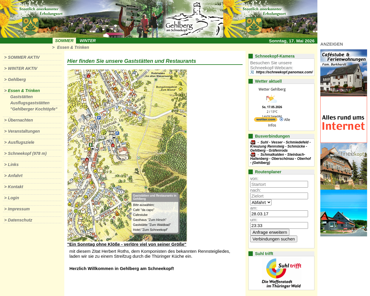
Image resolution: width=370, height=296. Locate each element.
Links (13, 164)
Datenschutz (20, 220)
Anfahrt (15, 175)
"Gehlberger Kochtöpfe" (33, 109)
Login (13, 197)
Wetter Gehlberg (272, 89)
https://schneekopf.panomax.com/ (284, 72)
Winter (87, 40)
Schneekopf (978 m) (27, 153)
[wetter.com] (265, 120)
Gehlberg (17, 79)
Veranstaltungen (24, 131)
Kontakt (15, 186)
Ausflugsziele (21, 142)
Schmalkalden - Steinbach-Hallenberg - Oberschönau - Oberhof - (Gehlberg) (280, 159)
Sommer (64, 40)
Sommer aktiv (23, 57)
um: (253, 219)
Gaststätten (21, 96)
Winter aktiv (22, 68)
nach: (255, 190)
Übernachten (20, 120)
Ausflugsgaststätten (30, 103)
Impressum (19, 209)
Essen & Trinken (73, 47)
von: (254, 178)
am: (253, 207)
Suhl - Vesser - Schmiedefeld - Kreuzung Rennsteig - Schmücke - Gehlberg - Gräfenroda (280, 146)
